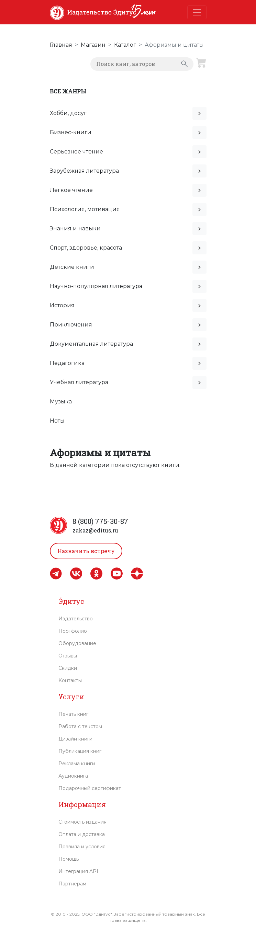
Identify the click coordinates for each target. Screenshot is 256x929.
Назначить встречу (86, 550)
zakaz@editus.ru (95, 530)
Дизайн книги (75, 739)
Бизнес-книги (70, 132)
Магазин (93, 45)
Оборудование (77, 643)
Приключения (71, 324)
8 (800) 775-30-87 (100, 521)
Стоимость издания (82, 822)
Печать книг (73, 714)
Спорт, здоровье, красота (86, 247)
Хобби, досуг (68, 113)
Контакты (70, 680)
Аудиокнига (73, 776)
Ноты (57, 420)
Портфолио (72, 631)
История (62, 305)
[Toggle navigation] (197, 12)
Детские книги (72, 267)
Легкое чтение (71, 190)
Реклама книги (76, 763)
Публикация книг (79, 751)
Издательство (75, 619)
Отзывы (67, 656)
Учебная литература (79, 382)
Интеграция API (78, 871)
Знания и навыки (75, 228)
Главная (61, 45)
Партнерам (72, 884)
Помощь (68, 859)
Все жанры (68, 91)
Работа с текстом (80, 726)
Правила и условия (81, 847)
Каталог (125, 45)
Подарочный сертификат (89, 788)
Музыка (61, 401)
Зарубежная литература (84, 171)
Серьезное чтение (76, 151)
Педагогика (67, 363)
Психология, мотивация (85, 209)
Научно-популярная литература (96, 286)
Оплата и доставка (81, 834)
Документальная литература (91, 344)
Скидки (67, 668)
